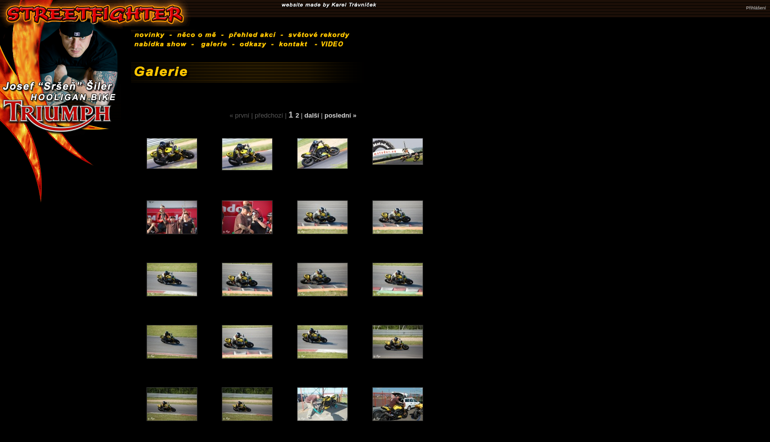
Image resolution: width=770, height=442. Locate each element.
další (313, 115)
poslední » (340, 115)
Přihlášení (756, 7)
